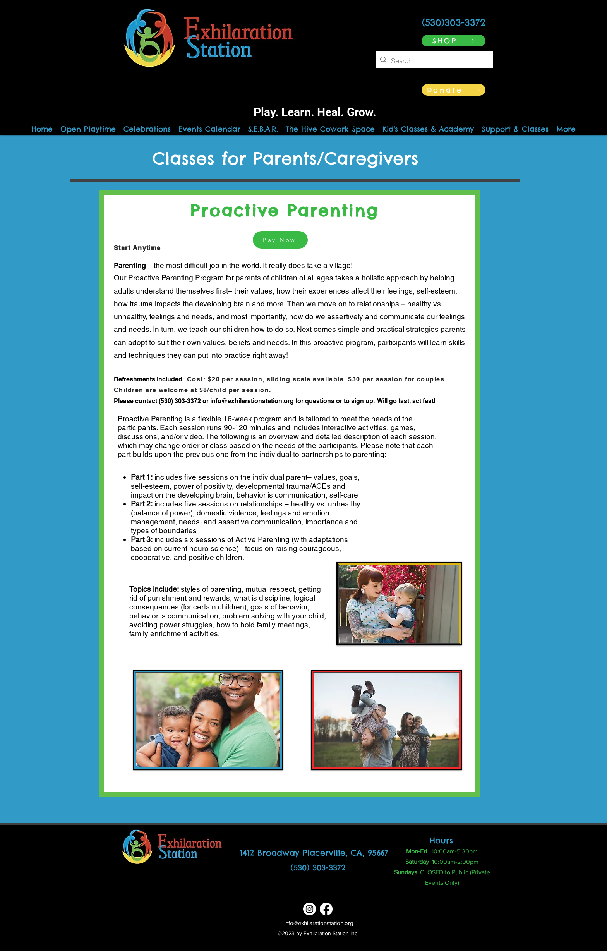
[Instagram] (309, 909)
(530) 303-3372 (318, 867)
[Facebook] (326, 909)
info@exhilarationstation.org (252, 401)
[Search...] (434, 60)
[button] (428, 129)
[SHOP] (453, 40)
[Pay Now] (280, 240)
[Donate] (453, 90)
